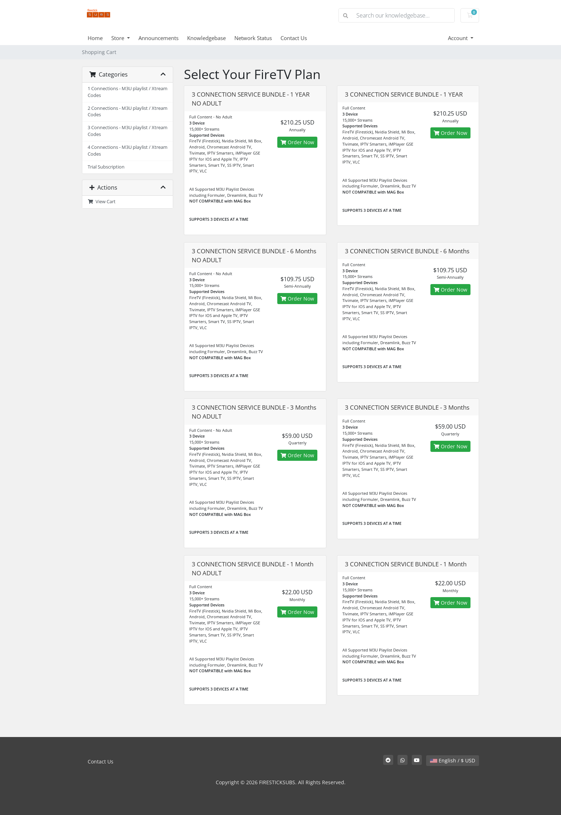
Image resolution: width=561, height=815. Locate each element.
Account (458, 38)
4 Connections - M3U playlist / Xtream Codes (127, 150)
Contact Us (293, 38)
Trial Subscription (106, 167)
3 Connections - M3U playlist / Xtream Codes (127, 131)
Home (95, 38)
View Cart (102, 202)
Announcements (158, 38)
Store (118, 38)
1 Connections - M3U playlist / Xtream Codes (127, 92)
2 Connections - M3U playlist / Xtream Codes (127, 111)
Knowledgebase (206, 38)
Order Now (297, 142)
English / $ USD (452, 760)
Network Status (253, 38)
